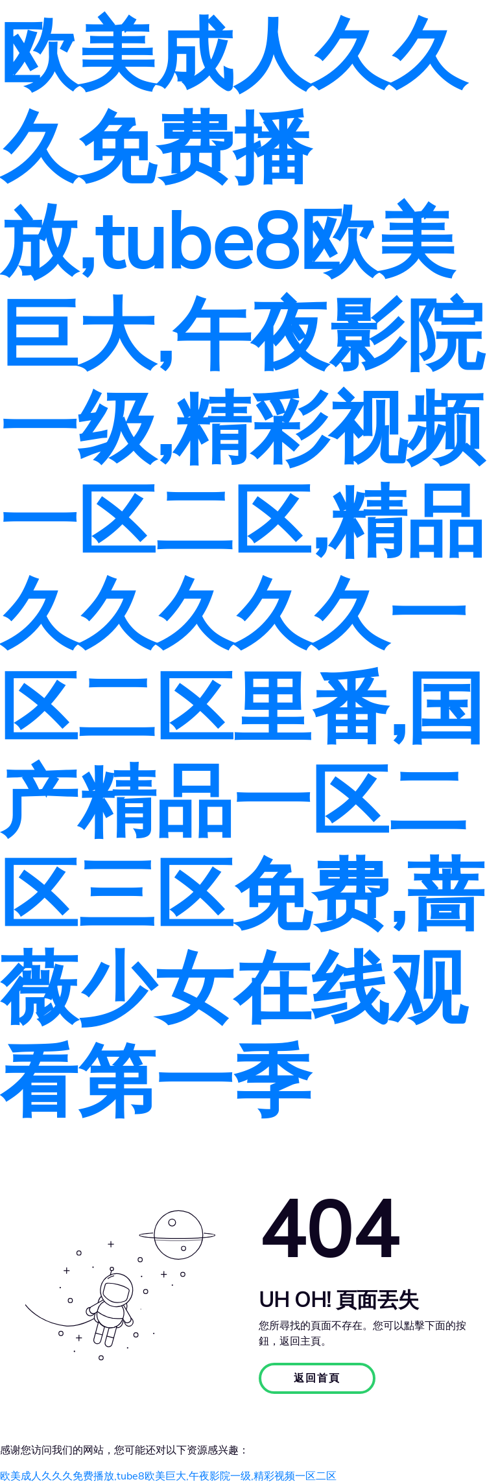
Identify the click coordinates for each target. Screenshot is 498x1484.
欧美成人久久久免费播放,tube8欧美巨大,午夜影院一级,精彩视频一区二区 (168, 1476)
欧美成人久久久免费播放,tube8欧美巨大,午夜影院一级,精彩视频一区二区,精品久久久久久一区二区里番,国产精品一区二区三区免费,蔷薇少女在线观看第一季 (242, 569)
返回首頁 (317, 1378)
